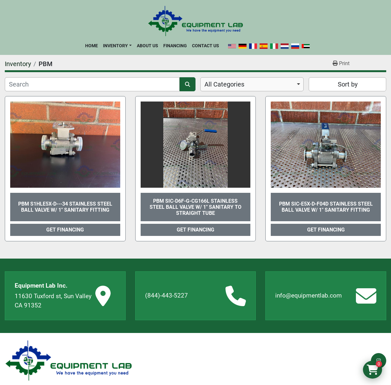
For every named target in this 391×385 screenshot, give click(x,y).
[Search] (92, 84)
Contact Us (205, 45)
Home (91, 45)
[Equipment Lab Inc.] (68, 360)
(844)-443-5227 (166, 295)
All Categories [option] (224, 84)
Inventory (115, 45)
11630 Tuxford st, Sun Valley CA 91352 (53, 300)
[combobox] (252, 84)
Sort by (348, 84)
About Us (147, 45)
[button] (117, 45)
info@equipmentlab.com (308, 295)
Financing (175, 45)
